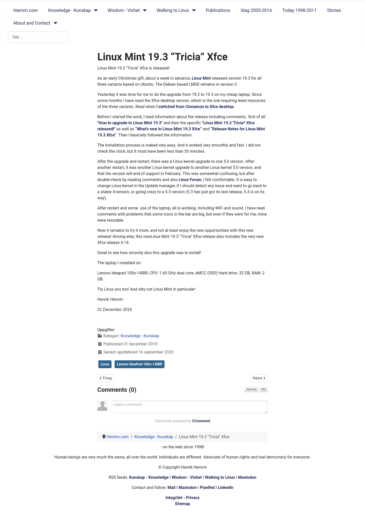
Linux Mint (201, 78)
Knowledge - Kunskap (69, 10)
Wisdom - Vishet (123, 10)
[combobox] (38, 37)
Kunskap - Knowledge (149, 477)
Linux (105, 364)
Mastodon (247, 477)
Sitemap (182, 503)
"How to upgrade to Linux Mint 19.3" (129, 122)
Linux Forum (190, 179)
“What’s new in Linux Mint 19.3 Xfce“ (168, 129)
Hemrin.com (25, 10)
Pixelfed (207, 487)
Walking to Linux (172, 10)
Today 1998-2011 (299, 10)
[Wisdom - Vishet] (143, 10)
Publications (218, 10)
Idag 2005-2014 (256, 10)
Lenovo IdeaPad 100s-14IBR (139, 364)
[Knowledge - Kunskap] (95, 10)
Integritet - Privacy (182, 497)
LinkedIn (225, 487)
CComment (201, 421)
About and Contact (31, 23)
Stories (334, 10)
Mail (171, 487)
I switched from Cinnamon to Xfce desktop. (195, 106)
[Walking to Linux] (193, 10)
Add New (251, 389)
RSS (263, 389)
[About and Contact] (54, 23)
